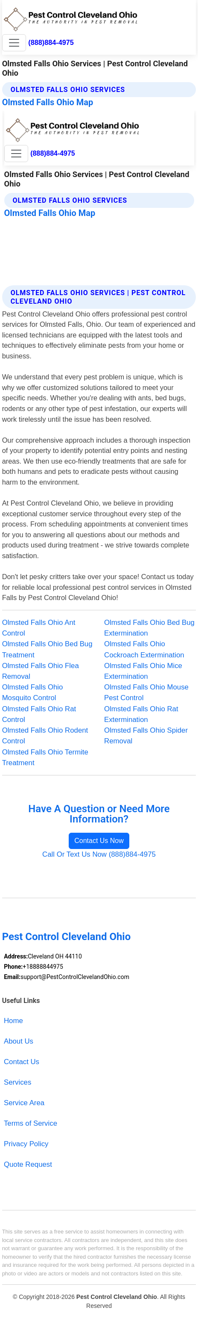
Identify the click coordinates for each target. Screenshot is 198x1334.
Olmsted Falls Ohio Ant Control (39, 627)
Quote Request (28, 1164)
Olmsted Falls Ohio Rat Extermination (141, 714)
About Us (18, 1041)
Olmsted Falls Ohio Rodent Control (45, 735)
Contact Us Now (99, 840)
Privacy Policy (26, 1144)
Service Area (24, 1103)
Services (17, 1082)
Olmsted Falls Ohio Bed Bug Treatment (47, 649)
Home (13, 1021)
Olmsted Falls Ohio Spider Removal (146, 735)
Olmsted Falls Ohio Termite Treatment (45, 757)
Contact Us (21, 1062)
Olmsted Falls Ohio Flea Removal (40, 671)
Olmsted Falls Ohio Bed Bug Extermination (149, 627)
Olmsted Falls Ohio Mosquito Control (32, 692)
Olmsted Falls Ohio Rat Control (39, 714)
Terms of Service (30, 1123)
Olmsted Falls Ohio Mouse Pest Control (146, 692)
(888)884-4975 (51, 42)
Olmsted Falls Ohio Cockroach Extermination (144, 649)
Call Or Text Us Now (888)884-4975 (99, 854)
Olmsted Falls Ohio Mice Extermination (143, 671)
